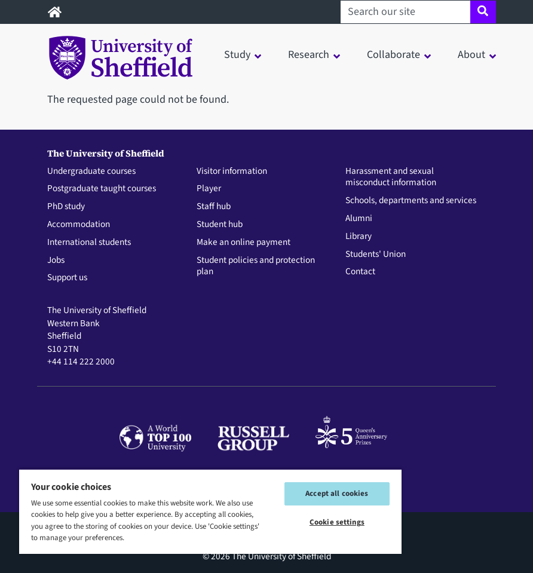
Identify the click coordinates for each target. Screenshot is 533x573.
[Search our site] (405, 12)
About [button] (471, 54)
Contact (360, 272)
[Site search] (483, 12)
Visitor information (232, 171)
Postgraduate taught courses (101, 189)
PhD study (66, 207)
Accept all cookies (336, 493)
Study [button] (237, 54)
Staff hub (214, 207)
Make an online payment (243, 243)
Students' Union (375, 255)
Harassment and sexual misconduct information (390, 177)
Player (209, 189)
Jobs (56, 260)
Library (358, 237)
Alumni (358, 219)
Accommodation (78, 225)
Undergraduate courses (91, 171)
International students (89, 243)
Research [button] (308, 54)
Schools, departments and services (410, 201)
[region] (210, 511)
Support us (67, 278)
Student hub (220, 225)
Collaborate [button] (393, 54)
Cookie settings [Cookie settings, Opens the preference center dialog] (337, 522)
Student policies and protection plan (256, 266)
